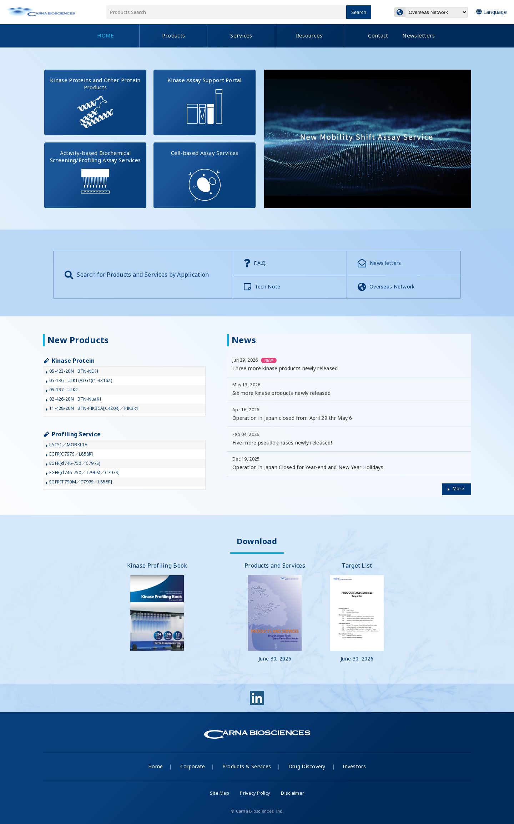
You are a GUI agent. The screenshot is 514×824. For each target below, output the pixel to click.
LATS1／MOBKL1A (68, 445)
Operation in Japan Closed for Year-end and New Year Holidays (307, 467)
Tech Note (262, 286)
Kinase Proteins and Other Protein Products (98, 102)
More (458, 489)
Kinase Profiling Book (157, 606)
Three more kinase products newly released (285, 368)
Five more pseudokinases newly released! (282, 442)
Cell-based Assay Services (213, 172)
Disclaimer (292, 793)
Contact (378, 35)
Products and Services (275, 612)
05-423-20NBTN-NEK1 (74, 371)
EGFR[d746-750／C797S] (75, 463)
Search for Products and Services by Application (137, 275)
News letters (379, 263)
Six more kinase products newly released (281, 393)
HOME (105, 35)
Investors (354, 766)
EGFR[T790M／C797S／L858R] (80, 482)
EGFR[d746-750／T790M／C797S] (84, 472)
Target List (357, 612)
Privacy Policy (255, 793)
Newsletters (418, 35)
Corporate (192, 766)
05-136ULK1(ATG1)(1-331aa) (80, 380)
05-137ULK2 (63, 390)
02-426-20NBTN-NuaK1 (75, 399)
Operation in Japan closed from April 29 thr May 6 (292, 417)
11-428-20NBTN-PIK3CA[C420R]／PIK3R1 (93, 408)
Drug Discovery (307, 766)
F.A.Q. (255, 263)
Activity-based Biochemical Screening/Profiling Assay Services (98, 168)
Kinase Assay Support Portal (211, 97)
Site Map (219, 793)
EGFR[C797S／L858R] (71, 454)
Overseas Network (386, 286)
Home (155, 766)
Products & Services (246, 766)
